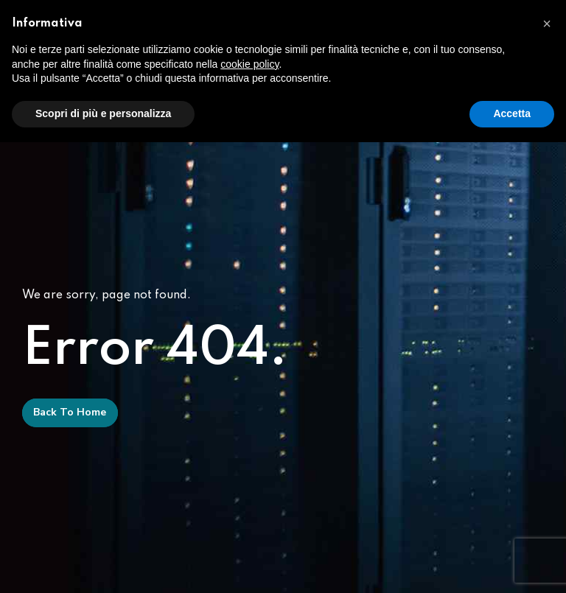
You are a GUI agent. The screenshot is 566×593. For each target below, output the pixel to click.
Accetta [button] (512, 113)
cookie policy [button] (249, 64)
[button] (547, 23)
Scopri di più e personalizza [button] (103, 113)
